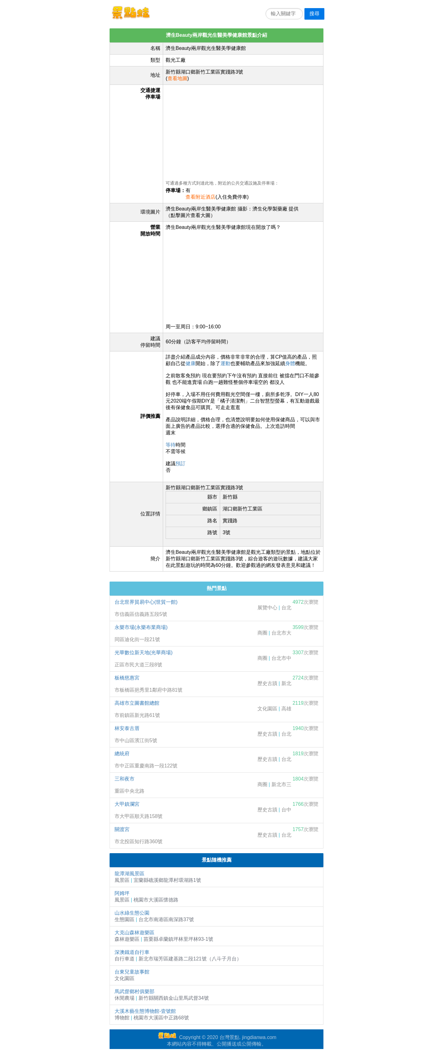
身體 (290, 363)
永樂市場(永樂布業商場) (141, 627)
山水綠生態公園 (132, 913)
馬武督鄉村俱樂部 (134, 991)
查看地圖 (177, 78)
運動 (225, 363)
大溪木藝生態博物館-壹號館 (145, 1011)
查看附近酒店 (200, 197)
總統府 (122, 753)
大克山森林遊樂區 (134, 932)
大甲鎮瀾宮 (127, 804)
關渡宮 (122, 829)
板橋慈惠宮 (127, 677)
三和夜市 (124, 778)
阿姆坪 (122, 893)
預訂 (181, 463)
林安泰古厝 (127, 728)
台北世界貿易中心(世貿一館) (146, 602)
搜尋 (314, 13)
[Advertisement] (243, 131)
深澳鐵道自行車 (132, 952)
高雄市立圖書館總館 (137, 703)
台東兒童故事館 (132, 971)
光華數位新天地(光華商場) (144, 652)
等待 (171, 444)
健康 (190, 363)
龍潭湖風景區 (129, 873)
